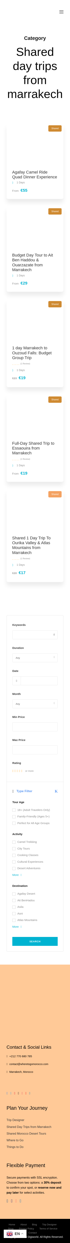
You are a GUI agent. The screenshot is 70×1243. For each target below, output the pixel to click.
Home (12, 1224)
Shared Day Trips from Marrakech (29, 1126)
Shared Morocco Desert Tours (26, 1133)
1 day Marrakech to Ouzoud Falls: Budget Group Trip (32, 353)
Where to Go (15, 1140)
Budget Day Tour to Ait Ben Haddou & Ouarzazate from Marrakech (32, 262)
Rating (16, 763)
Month (16, 693)
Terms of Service (48, 1228)
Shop (10, 1228)
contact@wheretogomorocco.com (28, 1064)
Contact (33, 1232)
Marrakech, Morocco (21, 1071)
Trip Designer (15, 1120)
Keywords (19, 624)
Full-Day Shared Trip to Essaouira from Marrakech (33, 448)
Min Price (18, 716)
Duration (18, 647)
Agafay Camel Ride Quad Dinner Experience (34, 174)
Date (15, 670)
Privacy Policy (26, 1228)
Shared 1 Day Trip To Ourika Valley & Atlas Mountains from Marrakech (31, 545)
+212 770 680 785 (20, 1056)
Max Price (18, 739)
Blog (34, 1224)
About (23, 1224)
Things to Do (15, 1147)
